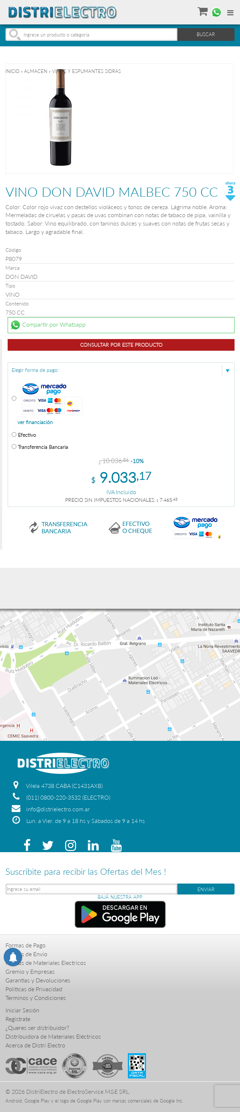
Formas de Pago (25, 945)
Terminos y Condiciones (35, 997)
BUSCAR (206, 34)
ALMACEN (35, 71)
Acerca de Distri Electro (35, 1045)
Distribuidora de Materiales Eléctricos (53, 1036)
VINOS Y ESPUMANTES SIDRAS (86, 71)
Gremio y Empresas (30, 971)
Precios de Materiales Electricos (45, 962)
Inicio (12, 71)
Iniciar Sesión (22, 1010)
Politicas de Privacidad (33, 988)
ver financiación (35, 422)
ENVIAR (206, 889)
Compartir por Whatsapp (48, 325)
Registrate (17, 1018)
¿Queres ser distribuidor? (37, 1027)
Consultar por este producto (121, 345)
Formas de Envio (26, 953)
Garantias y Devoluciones (37, 980)
